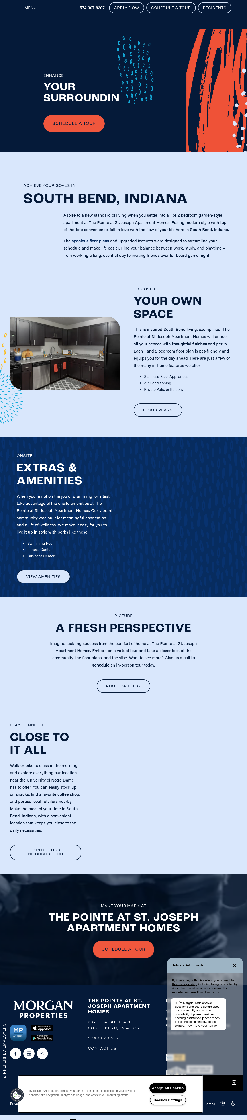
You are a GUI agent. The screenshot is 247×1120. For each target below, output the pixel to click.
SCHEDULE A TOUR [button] (123, 950)
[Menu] (26, 8)
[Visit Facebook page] (15, 1053)
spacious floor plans (90, 241)
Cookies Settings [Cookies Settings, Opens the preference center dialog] (168, 1100)
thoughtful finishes (189, 344)
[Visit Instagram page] (42, 1053)
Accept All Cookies (168, 1088)
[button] (126, 7)
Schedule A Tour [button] (74, 124)
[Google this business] (29, 1053)
